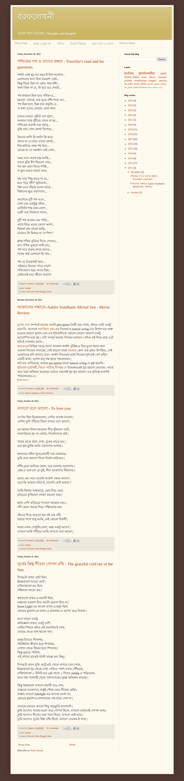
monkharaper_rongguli (145, 80)
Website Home (127, 43)
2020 (130, 124)
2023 (130, 110)
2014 (130, 153)
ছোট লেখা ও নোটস (102, 43)
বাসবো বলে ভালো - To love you (44, 408)
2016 (130, 144)
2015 (130, 148)
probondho (147, 73)
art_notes (128, 84)
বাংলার (72, 350)
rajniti (163, 73)
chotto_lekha (131, 77)
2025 (130, 100)
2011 (130, 168)
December (136, 172)
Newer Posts (24, 744)
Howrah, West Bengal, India (39, 291)
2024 (130, 105)
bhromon (143, 87)
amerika (163, 80)
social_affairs (140, 84)
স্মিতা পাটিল (46, 367)
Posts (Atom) (36, 750)
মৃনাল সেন (23, 324)
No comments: (52, 283)
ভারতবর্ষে (23, 346)
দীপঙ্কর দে (61, 367)
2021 (130, 120)
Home (72, 744)
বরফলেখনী (35, 16)
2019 (130, 129)
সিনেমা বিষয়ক (78, 43)
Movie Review (46, 393)
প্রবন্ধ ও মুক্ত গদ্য (42, 43)
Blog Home (21, 43)
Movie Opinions (32, 393)
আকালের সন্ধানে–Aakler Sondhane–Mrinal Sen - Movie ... (147, 185)
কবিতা (60, 43)
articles (150, 84)
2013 (130, 158)
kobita (28, 288)
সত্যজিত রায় (46, 329)
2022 (130, 115)
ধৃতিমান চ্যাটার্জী (27, 367)
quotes (157, 84)
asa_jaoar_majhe (131, 87)
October (135, 192)
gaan (161, 87)
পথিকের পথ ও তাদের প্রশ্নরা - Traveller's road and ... (144, 177)
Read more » (23, 380)
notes (144, 77)
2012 (130, 163)
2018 (130, 134)
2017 (130, 139)
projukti (128, 80)
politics (163, 84)
